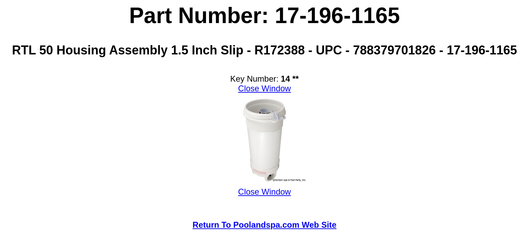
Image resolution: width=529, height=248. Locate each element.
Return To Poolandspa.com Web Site (264, 224)
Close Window (264, 88)
